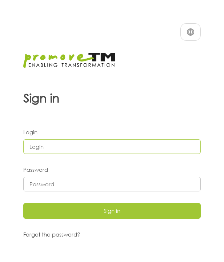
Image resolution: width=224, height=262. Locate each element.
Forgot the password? (51, 234)
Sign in (112, 210)
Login (30, 132)
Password (35, 169)
